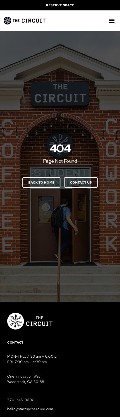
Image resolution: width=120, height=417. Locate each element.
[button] (111, 20)
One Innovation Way (23, 376)
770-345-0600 (20, 400)
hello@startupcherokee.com (30, 409)
